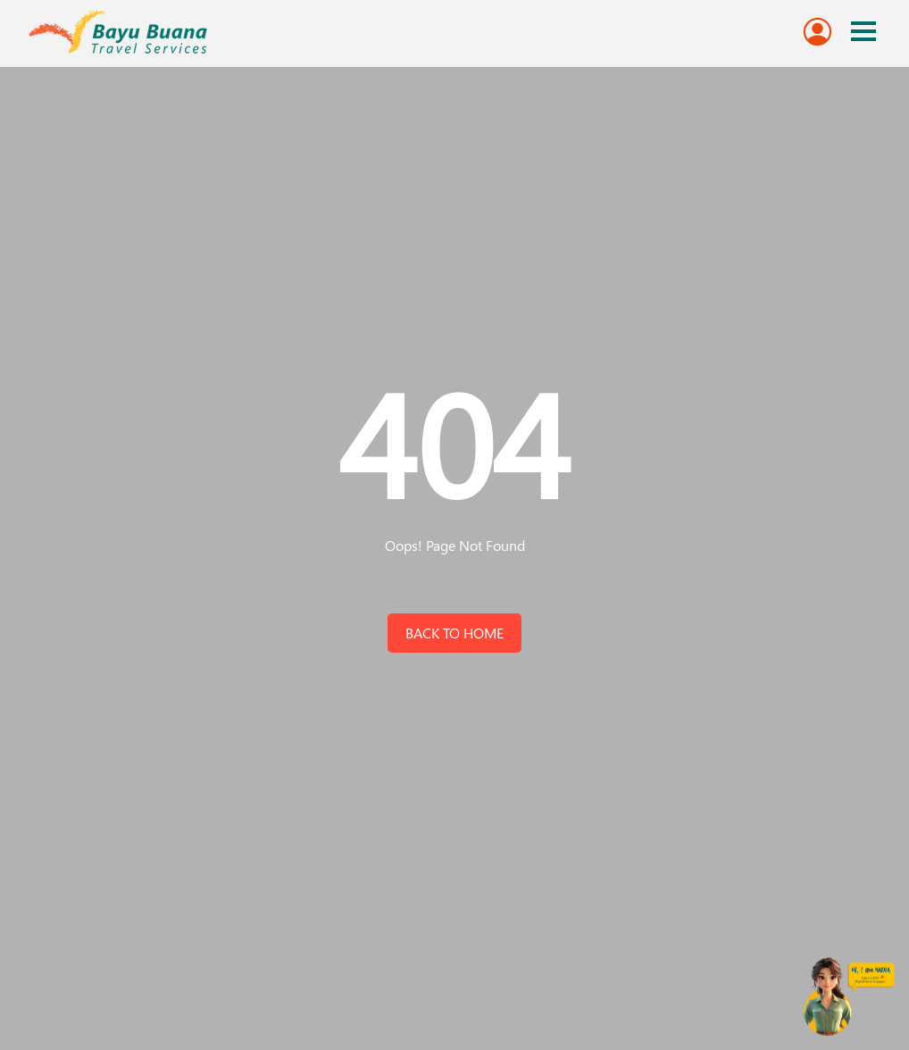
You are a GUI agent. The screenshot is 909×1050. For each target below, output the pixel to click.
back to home (454, 632)
